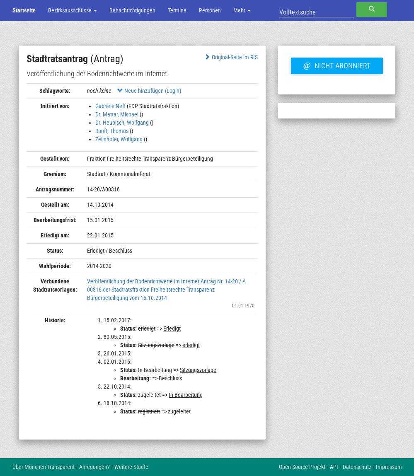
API (334, 467)
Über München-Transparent (43, 467)
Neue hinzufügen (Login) (149, 90)
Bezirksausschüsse (72, 10)
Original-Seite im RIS (231, 57)
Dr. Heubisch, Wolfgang (122, 122)
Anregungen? (94, 467)
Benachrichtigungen (132, 10)
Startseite (24, 10)
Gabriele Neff (110, 106)
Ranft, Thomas (111, 131)
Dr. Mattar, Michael (116, 114)
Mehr (242, 10)
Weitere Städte (131, 467)
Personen (210, 10)
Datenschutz (357, 467)
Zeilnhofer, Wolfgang (119, 139)
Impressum (389, 467)
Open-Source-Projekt (302, 467)
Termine (177, 10)
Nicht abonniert (336, 64)
